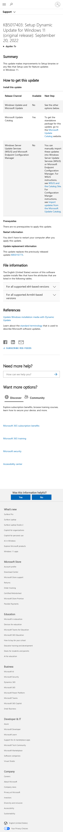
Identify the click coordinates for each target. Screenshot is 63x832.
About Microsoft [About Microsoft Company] (10, 781)
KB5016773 (17, 254)
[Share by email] (19, 341)
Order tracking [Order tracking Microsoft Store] (10, 588)
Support (7, 11)
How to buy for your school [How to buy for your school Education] (15, 640)
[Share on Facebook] (5, 341)
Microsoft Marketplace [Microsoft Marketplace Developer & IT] (13, 750)
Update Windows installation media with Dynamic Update (28, 318)
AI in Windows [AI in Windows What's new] (10, 541)
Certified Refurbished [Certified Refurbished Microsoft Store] (12, 593)
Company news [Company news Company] (10, 787)
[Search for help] (12, 4)
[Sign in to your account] (58, 4)
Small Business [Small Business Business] (10, 708)
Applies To (11, 46)
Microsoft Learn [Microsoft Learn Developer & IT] (10, 734)
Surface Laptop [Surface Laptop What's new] (10, 519)
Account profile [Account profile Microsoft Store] (10, 566)
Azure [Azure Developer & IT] (6, 724)
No (41, 497)
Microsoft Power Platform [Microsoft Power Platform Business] (14, 692)
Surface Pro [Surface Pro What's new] (8, 514)
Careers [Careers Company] (7, 776)
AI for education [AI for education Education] (10, 656)
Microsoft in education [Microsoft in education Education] (13, 619)
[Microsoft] (31, 2)
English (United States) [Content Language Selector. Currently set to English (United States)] (18, 823)
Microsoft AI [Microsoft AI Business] (9, 671)
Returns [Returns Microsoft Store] (7, 582)
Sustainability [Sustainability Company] (9, 813)
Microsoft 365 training (14, 438)
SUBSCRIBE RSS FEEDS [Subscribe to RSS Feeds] (19, 348)
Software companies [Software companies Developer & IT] (12, 756)
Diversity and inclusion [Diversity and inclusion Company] (13, 803)
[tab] (14, 398)
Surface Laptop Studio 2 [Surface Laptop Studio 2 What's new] (13, 525)
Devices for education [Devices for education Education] (13, 624)
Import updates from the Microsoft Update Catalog (53, 206)
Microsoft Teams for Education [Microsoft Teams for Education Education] (16, 629)
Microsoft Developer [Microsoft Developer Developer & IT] (12, 729)
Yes (20, 497)
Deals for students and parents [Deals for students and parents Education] (16, 651)
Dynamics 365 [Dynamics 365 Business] (9, 682)
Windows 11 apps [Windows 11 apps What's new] (11, 551)
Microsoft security (12, 451)
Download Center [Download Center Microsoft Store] (11, 572)
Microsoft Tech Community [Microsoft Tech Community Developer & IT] (15, 745)
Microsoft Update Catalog (51, 133)
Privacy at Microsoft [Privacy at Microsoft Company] (12, 792)
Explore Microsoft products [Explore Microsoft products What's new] (15, 546)
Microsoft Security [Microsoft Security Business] (11, 677)
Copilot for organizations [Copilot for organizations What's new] (14, 530)
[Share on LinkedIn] (11, 341)
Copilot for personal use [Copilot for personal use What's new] (13, 535)
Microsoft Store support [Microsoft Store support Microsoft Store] (13, 577)
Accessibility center (12, 464)
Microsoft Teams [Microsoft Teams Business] (11, 698)
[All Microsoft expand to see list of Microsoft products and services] (4, 4)
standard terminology (31, 325)
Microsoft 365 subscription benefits (21, 425)
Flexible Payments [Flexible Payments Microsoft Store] (11, 604)
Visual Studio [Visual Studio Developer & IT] (9, 761)
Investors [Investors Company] (7, 797)
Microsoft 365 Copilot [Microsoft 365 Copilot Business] (13, 703)
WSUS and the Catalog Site (53, 184)
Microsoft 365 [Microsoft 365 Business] (9, 687)
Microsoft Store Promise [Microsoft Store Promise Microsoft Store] (14, 598)
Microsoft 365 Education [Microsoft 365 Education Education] (14, 635)
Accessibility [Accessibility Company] (9, 808)
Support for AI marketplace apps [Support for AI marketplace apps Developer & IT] (17, 740)
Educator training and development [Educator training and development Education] (18, 645)
